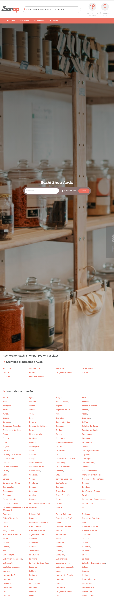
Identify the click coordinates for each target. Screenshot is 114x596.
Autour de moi (70, 191)
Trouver (84, 191)
